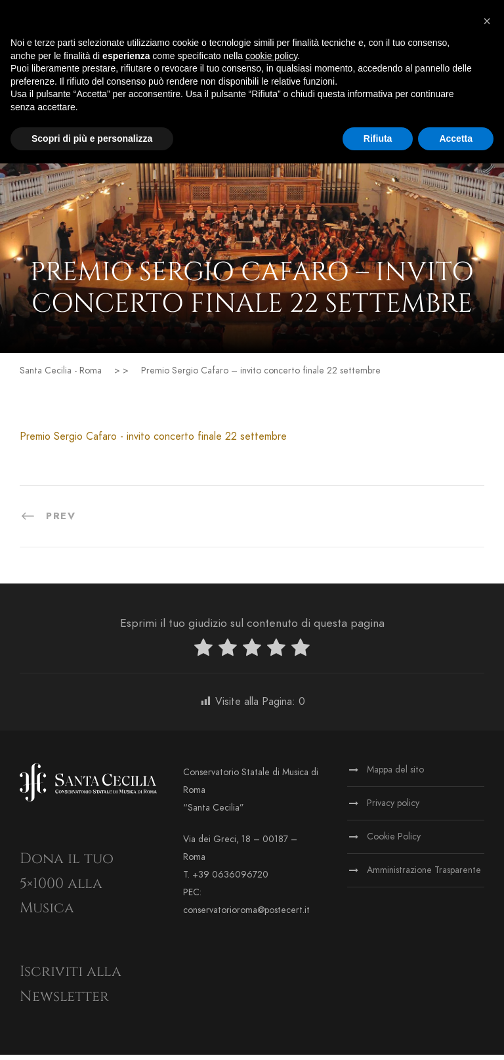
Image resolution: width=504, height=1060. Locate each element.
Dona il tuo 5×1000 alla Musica (67, 889)
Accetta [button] (455, 138)
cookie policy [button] (271, 56)
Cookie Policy (394, 842)
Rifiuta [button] (378, 138)
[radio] (203, 655)
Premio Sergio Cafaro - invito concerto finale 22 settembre (153, 442)
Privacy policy (393, 808)
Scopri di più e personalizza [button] (92, 138)
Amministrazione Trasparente (424, 875)
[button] (486, 21)
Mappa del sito (395, 775)
